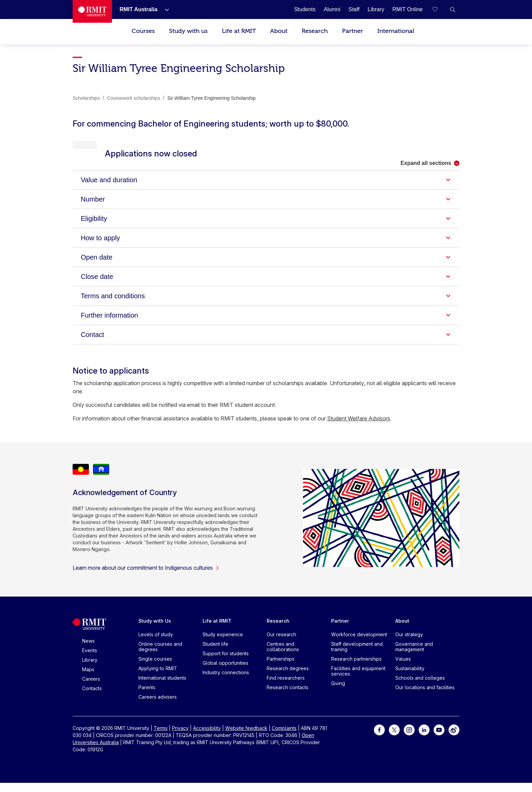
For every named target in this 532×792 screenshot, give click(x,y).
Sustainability (409, 677)
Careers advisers (157, 706)
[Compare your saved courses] (439, 9)
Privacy (180, 737)
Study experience (223, 643)
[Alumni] (332, 9)
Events (89, 659)
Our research (281, 643)
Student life (215, 653)
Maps (88, 678)
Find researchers (286, 687)
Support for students (226, 662)
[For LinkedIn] (424, 738)
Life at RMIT (239, 31)
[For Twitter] (394, 738)
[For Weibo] (454, 738)
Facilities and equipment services (358, 680)
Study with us (188, 31)
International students (162, 687)
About (278, 31)
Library (89, 669)
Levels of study (155, 643)
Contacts (92, 697)
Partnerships (280, 668)
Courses (143, 31)
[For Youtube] (439, 738)
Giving (338, 692)
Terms (161, 737)
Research (315, 31)
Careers (91, 688)
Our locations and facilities (425, 696)
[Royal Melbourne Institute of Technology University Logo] (92, 11)
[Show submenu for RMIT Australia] (164, 9)
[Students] (304, 9)
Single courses (155, 668)
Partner (352, 31)
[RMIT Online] (407, 9)
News (88, 650)
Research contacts (287, 696)
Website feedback (246, 737)
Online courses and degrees (160, 655)
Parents (146, 696)
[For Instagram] (409, 738)
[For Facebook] (379, 738)
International (395, 31)
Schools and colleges (420, 687)
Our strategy (409, 643)
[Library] (376, 9)
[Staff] (354, 9)
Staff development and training (357, 655)
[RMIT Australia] (138, 9)
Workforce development (359, 643)
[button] (452, 9)
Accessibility (207, 737)
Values (403, 668)
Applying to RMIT (157, 677)
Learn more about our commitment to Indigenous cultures (146, 576)
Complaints (284, 737)
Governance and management (414, 655)
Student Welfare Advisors (358, 427)
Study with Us (154, 630)
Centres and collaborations (283, 655)
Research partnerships (356, 668)
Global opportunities (225, 672)
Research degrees (288, 677)
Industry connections (226, 681)
